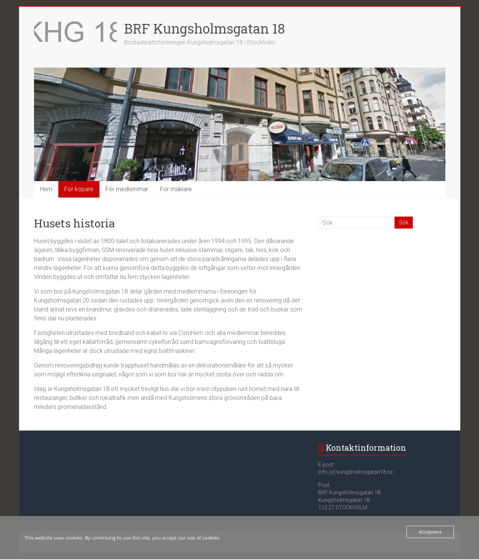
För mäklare (176, 189)
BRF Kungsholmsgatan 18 (204, 28)
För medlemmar (126, 189)
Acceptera (430, 531)
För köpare (78, 189)
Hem (46, 189)
